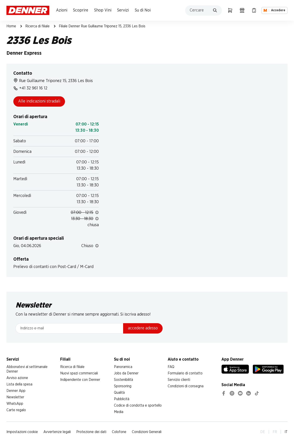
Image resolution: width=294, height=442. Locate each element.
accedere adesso (143, 328)
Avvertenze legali (57, 432)
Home (11, 26)
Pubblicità (121, 399)
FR (275, 432)
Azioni (61, 10)
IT (286, 432)
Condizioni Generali (146, 432)
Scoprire (80, 10)
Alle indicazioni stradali (39, 101)
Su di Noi (143, 10)
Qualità (119, 392)
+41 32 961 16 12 (30, 88)
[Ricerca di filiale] (242, 10)
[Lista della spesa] (254, 10)
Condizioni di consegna (186, 386)
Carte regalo (16, 410)
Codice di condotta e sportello (138, 405)
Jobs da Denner (126, 373)
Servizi (123, 10)
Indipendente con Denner (80, 380)
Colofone (119, 432)
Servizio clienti (179, 380)
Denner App (15, 391)
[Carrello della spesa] (230, 10)
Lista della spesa (19, 384)
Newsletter (15, 397)
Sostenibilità (123, 380)
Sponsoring (122, 386)
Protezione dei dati (91, 432)
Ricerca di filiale (37, 26)
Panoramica (123, 367)
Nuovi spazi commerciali (79, 373)
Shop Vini (102, 10)
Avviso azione (17, 378)
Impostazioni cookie (22, 432)
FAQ (171, 367)
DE (262, 432)
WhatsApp (14, 403)
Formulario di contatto (185, 373)
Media (118, 412)
